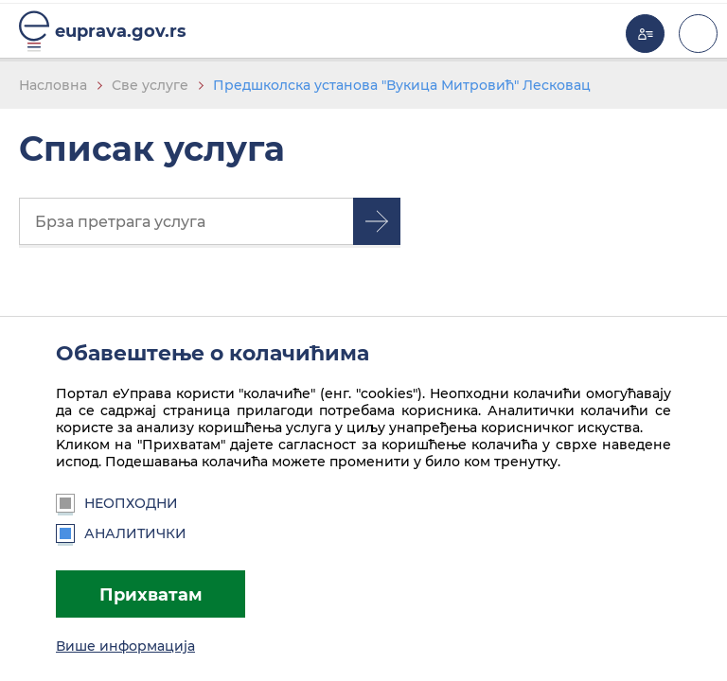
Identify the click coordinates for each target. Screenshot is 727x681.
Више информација (125, 646)
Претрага (376, 221)
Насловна (53, 85)
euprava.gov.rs (120, 31)
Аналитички (121, 533)
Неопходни (117, 503)
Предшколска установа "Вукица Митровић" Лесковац (402, 85)
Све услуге (150, 85)
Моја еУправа (645, 33)
